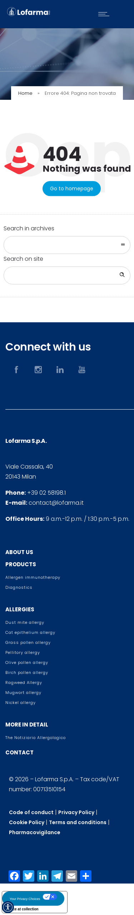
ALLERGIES (19, 609)
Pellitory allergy (22, 652)
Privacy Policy (76, 812)
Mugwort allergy (23, 692)
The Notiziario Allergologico (35, 737)
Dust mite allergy (24, 622)
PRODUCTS (20, 564)
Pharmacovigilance (34, 832)
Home (25, 93)
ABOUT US (19, 552)
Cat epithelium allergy (30, 632)
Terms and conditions (77, 822)
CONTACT (19, 752)
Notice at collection (22, 909)
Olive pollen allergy (26, 662)
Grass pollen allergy (28, 642)
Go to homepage (71, 188)
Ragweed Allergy (23, 682)
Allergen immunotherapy (32, 577)
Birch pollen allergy (26, 672)
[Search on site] (67, 275)
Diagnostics (19, 587)
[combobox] (67, 245)
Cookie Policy (26, 822)
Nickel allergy (20, 702)
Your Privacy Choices (25, 899)
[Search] (121, 275)
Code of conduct (31, 812)
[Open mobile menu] (105, 14)
